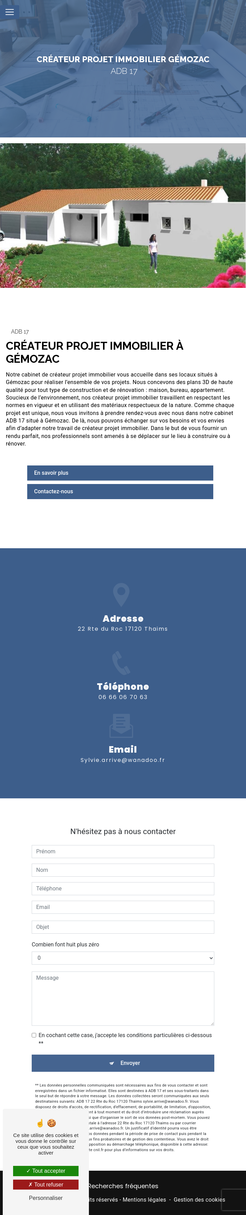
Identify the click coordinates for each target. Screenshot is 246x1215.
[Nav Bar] (9, 12)
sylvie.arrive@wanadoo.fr (123, 751)
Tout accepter (45, 1171)
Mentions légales (144, 1199)
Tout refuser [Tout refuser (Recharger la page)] (45, 1185)
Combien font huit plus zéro (65, 936)
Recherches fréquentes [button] (123, 1186)
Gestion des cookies (199, 1199)
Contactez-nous (53, 491)
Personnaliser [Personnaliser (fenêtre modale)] (46, 1198)
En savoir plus (51, 473)
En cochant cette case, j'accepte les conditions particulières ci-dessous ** (125, 1030)
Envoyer (130, 1054)
